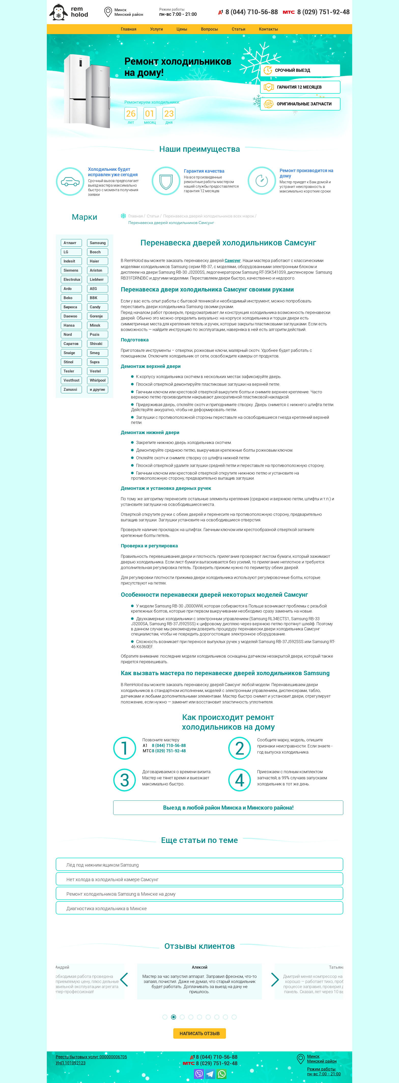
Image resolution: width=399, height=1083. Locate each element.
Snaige (69, 353)
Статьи (238, 29)
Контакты (268, 29)
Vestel (95, 371)
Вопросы (209, 29)
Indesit (69, 261)
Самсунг (233, 260)
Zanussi (70, 389)
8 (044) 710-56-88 (248, 12)
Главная (128, 29)
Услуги (156, 29)
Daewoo (70, 316)
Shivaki (96, 343)
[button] (165, 1017)
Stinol (68, 362)
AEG (93, 288)
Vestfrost (71, 380)
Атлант (70, 243)
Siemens (71, 270)
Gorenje (96, 316)
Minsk (95, 325)
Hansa (69, 325)
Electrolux (72, 279)
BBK (93, 298)
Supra (94, 362)
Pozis (94, 334)
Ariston (96, 270)
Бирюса (70, 307)
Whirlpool (98, 380)
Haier (94, 261)
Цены (182, 29)
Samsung (98, 243)
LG (66, 252)
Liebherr (97, 279)
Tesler (69, 371)
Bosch (95, 252)
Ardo (68, 288)
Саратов (71, 343)
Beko (68, 298)
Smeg (94, 353)
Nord (68, 334)
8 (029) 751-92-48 (316, 12)
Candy (95, 307)
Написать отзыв (200, 1033)
